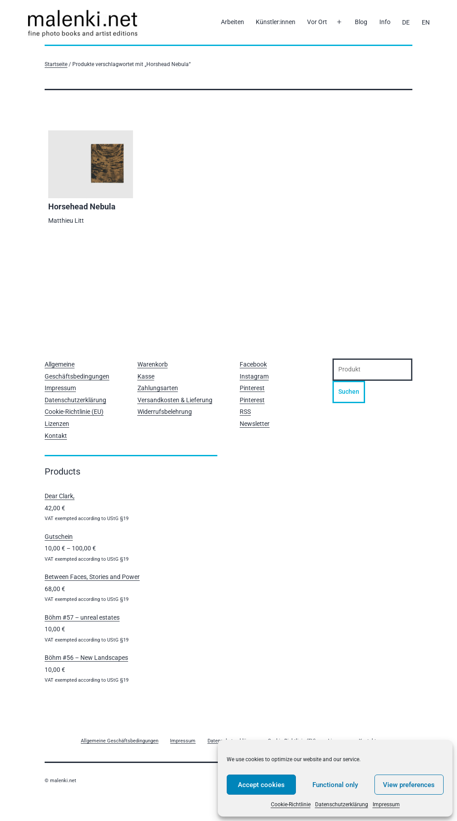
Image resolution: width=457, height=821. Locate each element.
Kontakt (56, 435)
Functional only (335, 785)
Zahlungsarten (157, 388)
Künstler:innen (275, 21)
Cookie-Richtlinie (291, 804)
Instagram (254, 376)
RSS (245, 411)
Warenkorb (152, 364)
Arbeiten (232, 21)
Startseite (56, 64)
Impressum (386, 804)
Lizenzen (57, 423)
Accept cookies (261, 785)
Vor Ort (317, 21)
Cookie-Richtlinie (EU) (74, 411)
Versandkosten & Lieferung (174, 400)
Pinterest (252, 388)
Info (385, 21)
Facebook (253, 364)
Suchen (348, 391)
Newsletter (255, 423)
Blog (361, 21)
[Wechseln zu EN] (425, 22)
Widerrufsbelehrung (164, 411)
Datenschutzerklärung (341, 804)
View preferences (409, 785)
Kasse (145, 376)
